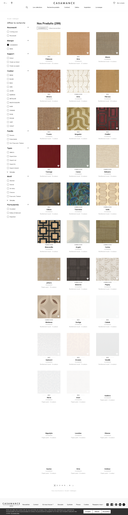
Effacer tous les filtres (54, 28)
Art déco (12, 188)
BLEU (11, 83)
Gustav (49, 469)
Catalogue (15, 18)
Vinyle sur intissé (14, 62)
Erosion (78, 360)
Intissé (11, 58)
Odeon (48, 209)
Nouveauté (13, 35)
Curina (107, 247)
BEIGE (11, 75)
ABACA (12, 152)
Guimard (49, 360)
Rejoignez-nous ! (97, 504)
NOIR (11, 106)
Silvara (49, 97)
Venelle (107, 360)
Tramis (49, 134)
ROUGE (12, 118)
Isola (107, 209)
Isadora (107, 396)
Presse (78, 504)
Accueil (9, 18)
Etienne (107, 433)
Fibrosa (107, 97)
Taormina (78, 209)
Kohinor (107, 469)
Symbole (70, 504)
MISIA (11, 49)
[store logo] (64, 6)
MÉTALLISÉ (13, 98)
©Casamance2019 (52, 512)
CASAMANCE (14, 45)
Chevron (12, 192)
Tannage (49, 172)
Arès (78, 97)
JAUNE (12, 91)
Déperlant (13, 217)
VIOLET (12, 126)
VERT (11, 122)
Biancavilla (49, 247)
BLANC (12, 79)
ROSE (11, 114)
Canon (78, 172)
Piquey (107, 285)
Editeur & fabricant (15, 213)
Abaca (107, 57)
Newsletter (26, 504)
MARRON (12, 95)
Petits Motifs (13, 139)
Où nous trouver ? (47, 504)
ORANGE (12, 110)
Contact (35, 504)
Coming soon (14, 32)
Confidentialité (64, 512)
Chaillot (107, 134)
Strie (78, 469)
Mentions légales (76, 512)
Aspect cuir (13, 160)
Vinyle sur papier (15, 66)
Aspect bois (13, 156)
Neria (49, 398)
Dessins (12, 135)
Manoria (78, 285)
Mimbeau (49, 322)
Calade (107, 322)
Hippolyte (49, 433)
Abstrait (12, 180)
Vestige (78, 322)
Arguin (78, 247)
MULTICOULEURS (15, 102)
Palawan (49, 59)
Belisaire (107, 172)
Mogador (78, 134)
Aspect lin (12, 164)
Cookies (86, 504)
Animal (12, 184)
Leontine (78, 433)
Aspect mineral (14, 168)
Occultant (12, 209)
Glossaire (60, 504)
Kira (78, 59)
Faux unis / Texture (15, 196)
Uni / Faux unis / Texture (17, 143)
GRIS (11, 87)
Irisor (78, 398)
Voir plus (10, 172)
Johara (49, 283)
